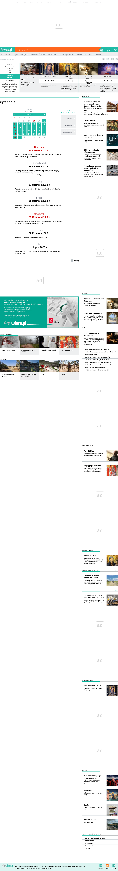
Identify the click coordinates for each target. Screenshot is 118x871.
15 (44, 127)
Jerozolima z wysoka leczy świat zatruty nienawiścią (92, 168)
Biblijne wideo (90, 820)
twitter (117, 59)
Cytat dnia (10, 81)
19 (29, 130)
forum (16, 2)
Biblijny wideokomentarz (90, 570)
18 (24, 130)
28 (29, 121)
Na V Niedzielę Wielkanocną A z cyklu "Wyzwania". (92, 304)
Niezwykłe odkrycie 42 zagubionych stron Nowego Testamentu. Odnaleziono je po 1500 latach (93, 106)
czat (31, 2)
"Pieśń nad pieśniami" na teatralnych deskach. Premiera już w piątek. (94, 125)
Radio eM (60, 2)
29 (34, 121)
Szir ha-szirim (89, 121)
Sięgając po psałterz (92, 466)
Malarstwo (88, 790)
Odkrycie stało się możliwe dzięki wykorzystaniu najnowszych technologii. (96, 113)
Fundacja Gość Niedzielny (63, 866)
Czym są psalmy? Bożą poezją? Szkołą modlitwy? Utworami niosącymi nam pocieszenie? (93, 469)
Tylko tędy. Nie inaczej (93, 313)
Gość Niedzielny (73, 2)
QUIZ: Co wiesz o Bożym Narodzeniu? (97, 370)
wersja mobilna (99, 2)
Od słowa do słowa (88, 590)
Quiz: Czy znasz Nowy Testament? (96, 367)
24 (19, 134)
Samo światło (89, 846)
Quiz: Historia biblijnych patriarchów (97, 349)
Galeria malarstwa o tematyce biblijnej (92, 794)
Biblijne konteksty (69, 77)
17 (19, 130)
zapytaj (39, 2)
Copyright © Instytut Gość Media (24, 868)
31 (19, 137)
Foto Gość (45, 866)
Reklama (51, 866)
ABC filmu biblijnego (92, 776)
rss (108, 59)
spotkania (50, 2)
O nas (16, 866)
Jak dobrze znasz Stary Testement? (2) (97, 360)
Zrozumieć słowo (49, 76)
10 (19, 127)
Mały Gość (86, 2)
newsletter (100, 865)
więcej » (10, 93)
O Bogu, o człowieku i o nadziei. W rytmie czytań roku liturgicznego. (94, 601)
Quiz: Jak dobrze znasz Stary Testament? (98, 365)
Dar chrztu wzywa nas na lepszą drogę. (93, 141)
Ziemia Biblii (3, 359)
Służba (23, 80)
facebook (112, 59)
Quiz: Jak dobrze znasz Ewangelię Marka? (98, 362)
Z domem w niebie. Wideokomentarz (91, 577)
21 (39, 130)
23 (14, 134)
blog (24, 2)
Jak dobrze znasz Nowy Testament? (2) (97, 357)
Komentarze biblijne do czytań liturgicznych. (93, 689)
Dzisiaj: (29, 111)
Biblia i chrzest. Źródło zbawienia (93, 136)
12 (29, 127)
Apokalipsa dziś (108, 81)
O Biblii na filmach (89, 822)
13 (34, 127)
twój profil (109, 50)
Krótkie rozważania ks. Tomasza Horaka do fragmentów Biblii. (93, 454)
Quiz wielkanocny (91, 354)
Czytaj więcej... (29, 93)
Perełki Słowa (89, 451)
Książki (86, 805)
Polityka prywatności (78, 866)
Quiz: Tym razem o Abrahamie (91, 334)
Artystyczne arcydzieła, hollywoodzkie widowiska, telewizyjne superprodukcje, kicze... (92, 781)
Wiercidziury (89, 843)
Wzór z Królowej (69, 81)
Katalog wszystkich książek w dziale (93, 808)
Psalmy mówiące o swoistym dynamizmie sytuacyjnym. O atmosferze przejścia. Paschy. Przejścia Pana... (92, 157)
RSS (107, 865)
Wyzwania (85, 293)
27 (24, 121)
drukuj (76, 260)
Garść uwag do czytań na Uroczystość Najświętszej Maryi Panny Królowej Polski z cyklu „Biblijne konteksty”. (93, 561)
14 (39, 127)
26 (19, 121)
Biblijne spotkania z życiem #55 (91, 151)
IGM (20, 866)
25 (14, 121)
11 (24, 127)
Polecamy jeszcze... (88, 445)
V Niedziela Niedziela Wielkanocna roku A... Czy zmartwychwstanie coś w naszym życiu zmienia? (94, 582)
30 (39, 121)
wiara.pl (7, 49)
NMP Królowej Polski (49, 81)
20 (34, 130)
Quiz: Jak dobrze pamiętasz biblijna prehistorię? (100, 352)
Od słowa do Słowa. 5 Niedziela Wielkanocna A (94, 597)
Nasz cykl (108, 76)
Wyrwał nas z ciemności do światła (88, 82)
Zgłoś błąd (113, 865)
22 (44, 130)
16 (14, 130)
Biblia (23, 50)
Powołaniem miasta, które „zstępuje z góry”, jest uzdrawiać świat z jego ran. (93, 174)
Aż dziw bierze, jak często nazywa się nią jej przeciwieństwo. (27, 84)
